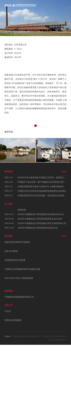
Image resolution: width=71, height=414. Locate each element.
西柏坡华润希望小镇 (52, 153)
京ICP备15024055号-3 (58, 340)
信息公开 (8, 305)
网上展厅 (8, 236)
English (7, 336)
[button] (35, 125)
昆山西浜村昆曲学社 (16, 153)
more (64, 171)
